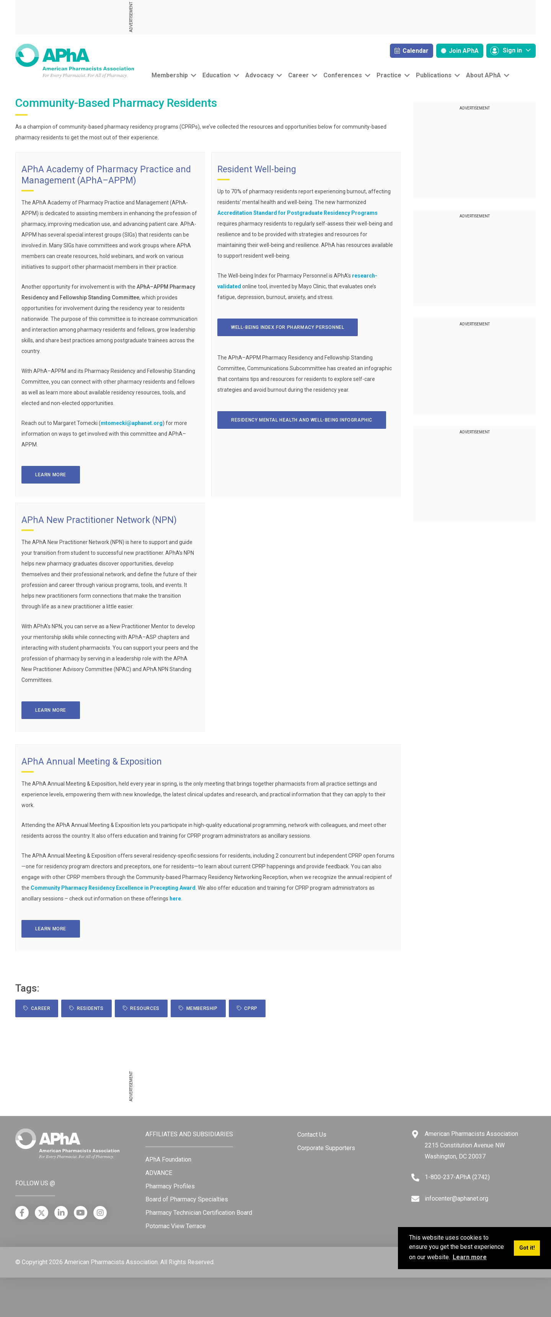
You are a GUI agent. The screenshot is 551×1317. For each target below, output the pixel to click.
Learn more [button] (470, 1257)
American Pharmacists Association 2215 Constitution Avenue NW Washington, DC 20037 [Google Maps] (471, 1145)
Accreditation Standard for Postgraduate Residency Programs (297, 213)
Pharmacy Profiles (170, 1186)
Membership (170, 75)
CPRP (247, 1008)
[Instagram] (100, 1212)
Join (460, 50)
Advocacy (259, 75)
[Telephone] (415, 1177)
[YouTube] (80, 1212)
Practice (389, 75)
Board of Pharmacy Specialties (186, 1199)
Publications (434, 75)
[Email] (415, 1199)
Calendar (412, 50)
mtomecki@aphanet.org (132, 423)
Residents (86, 1008)
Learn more (50, 474)
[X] (41, 1212)
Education (216, 75)
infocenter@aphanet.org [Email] (456, 1198)
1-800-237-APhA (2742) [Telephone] (457, 1177)
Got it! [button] (527, 1248)
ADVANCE (158, 1172)
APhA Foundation (168, 1159)
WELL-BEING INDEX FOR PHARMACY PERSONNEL (287, 327)
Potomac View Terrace (175, 1226)
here (175, 898)
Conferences (342, 75)
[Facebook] (22, 1212)
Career (298, 75)
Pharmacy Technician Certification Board (198, 1212)
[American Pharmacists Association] (74, 60)
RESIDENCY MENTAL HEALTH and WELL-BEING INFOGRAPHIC (301, 420)
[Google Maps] (415, 1134)
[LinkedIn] (61, 1212)
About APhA (483, 75)
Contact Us (311, 1134)
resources (141, 1008)
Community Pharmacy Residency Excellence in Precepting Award (113, 888)
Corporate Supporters (326, 1148)
